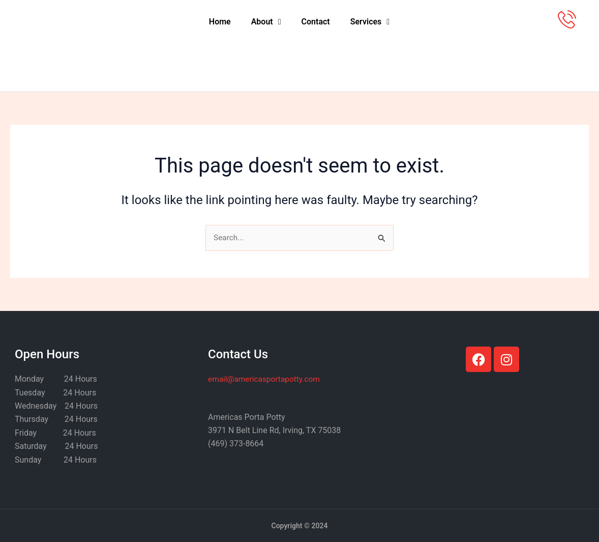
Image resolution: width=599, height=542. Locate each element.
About (266, 22)
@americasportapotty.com (266, 379)
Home (220, 21)
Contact (316, 21)
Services (370, 22)
